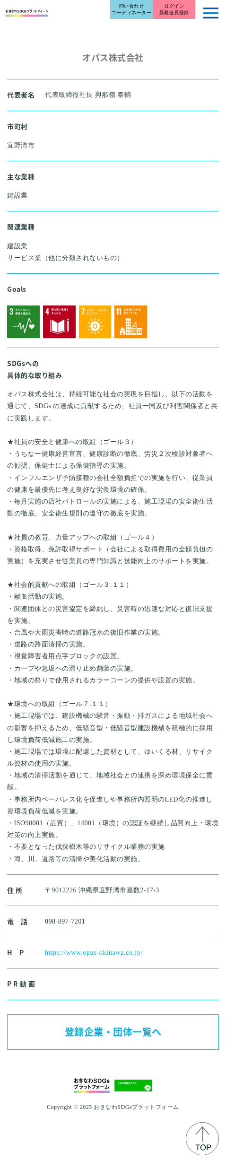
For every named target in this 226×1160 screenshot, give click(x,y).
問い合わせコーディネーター (131, 9)
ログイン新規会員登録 (174, 9)
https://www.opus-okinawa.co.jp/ (94, 952)
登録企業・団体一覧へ (113, 1031)
